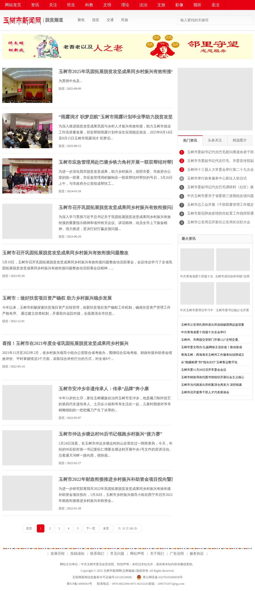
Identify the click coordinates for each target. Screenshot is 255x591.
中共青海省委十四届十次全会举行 (203, 332)
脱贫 (95, 20)
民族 (124, 20)
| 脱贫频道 (32, 21)
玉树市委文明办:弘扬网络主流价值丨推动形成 (211, 347)
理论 (125, 5)
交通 (110, 20)
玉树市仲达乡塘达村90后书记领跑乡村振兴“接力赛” (110, 434)
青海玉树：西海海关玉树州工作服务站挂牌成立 (212, 354)
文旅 (161, 5)
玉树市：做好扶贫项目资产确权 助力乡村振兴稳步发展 (57, 298)
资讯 (35, 5)
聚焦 (81, 20)
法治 (143, 5)
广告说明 (177, 553)
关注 (53, 5)
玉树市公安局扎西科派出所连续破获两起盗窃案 (212, 324)
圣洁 (215, 5)
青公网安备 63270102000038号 (163, 577)
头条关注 (215, 140)
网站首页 (13, 5)
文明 (107, 5)
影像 (179, 5)
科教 (89, 5)
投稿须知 (77, 553)
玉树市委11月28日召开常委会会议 (203, 369)
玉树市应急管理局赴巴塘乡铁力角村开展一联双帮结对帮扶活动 (122, 162)
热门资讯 (190, 140)
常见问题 (117, 553)
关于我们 (157, 553)
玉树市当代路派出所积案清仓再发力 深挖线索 (211, 384)
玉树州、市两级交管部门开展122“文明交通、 (211, 339)
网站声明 (137, 553)
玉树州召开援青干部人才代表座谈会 (205, 392)
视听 (197, 5)
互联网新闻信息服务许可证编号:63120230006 (102, 577)
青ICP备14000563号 (79, 583)
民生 (71, 5)
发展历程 (58, 553)
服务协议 (197, 553)
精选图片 (240, 140)
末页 (106, 528)
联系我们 (97, 553)
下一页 (90, 528)
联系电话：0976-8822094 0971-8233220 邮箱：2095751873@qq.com (140, 583)
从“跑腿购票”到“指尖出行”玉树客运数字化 (209, 362)
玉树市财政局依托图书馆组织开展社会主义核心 (212, 377)
